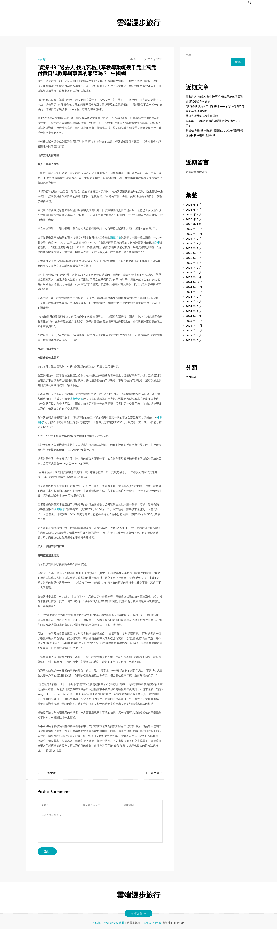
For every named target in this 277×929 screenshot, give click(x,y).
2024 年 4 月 (194, 301)
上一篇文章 (49, 773)
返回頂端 (138, 913)
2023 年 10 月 (194, 330)
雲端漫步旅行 (138, 23)
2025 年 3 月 (194, 267)
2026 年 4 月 (194, 209)
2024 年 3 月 (194, 306)
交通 (156, 242)
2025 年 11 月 (194, 233)
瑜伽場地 (59, 509)
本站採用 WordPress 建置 (109, 922)
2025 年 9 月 (194, 238)
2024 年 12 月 (194, 282)
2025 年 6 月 (194, 253)
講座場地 (115, 237)
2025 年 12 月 (194, 228)
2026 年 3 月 (194, 214)
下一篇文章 (152, 773)
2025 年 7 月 (194, 248)
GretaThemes (152, 922)
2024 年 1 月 (193, 316)
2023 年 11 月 (194, 325)
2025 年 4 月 (194, 262)
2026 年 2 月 (194, 219)
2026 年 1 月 (193, 224)
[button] (249, 2)
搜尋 (188, 54)
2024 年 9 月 (194, 296)
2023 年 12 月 (194, 320)
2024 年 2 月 (194, 311)
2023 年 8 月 (194, 340)
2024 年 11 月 (194, 287)
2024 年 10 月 (194, 291)
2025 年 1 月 (193, 277)
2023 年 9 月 (194, 335)
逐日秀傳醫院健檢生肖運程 (202, 115)
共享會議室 (76, 398)
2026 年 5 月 (194, 204)
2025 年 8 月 (194, 243)
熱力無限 (191, 376)
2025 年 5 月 (194, 258)
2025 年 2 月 (194, 272)
